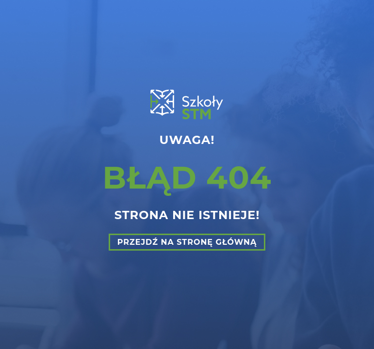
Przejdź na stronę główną (187, 242)
